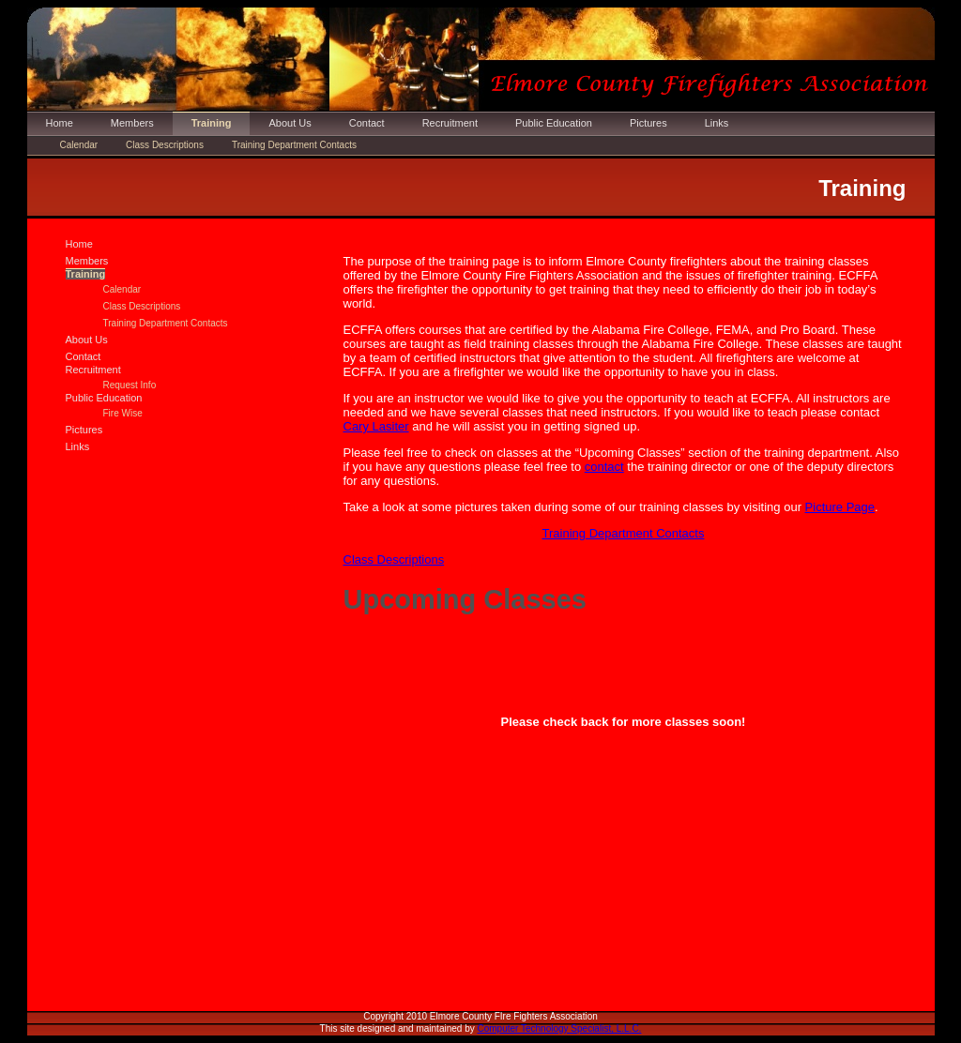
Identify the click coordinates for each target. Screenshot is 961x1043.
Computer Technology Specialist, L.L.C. (559, 1028)
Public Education (553, 122)
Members (132, 122)
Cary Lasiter (376, 426)
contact (604, 467)
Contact (367, 122)
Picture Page (840, 507)
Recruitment (450, 122)
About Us (289, 122)
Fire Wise (123, 413)
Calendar (79, 145)
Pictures (648, 122)
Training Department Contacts (294, 145)
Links (717, 122)
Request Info (130, 385)
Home (59, 122)
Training (211, 122)
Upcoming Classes (465, 599)
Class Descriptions (165, 145)
